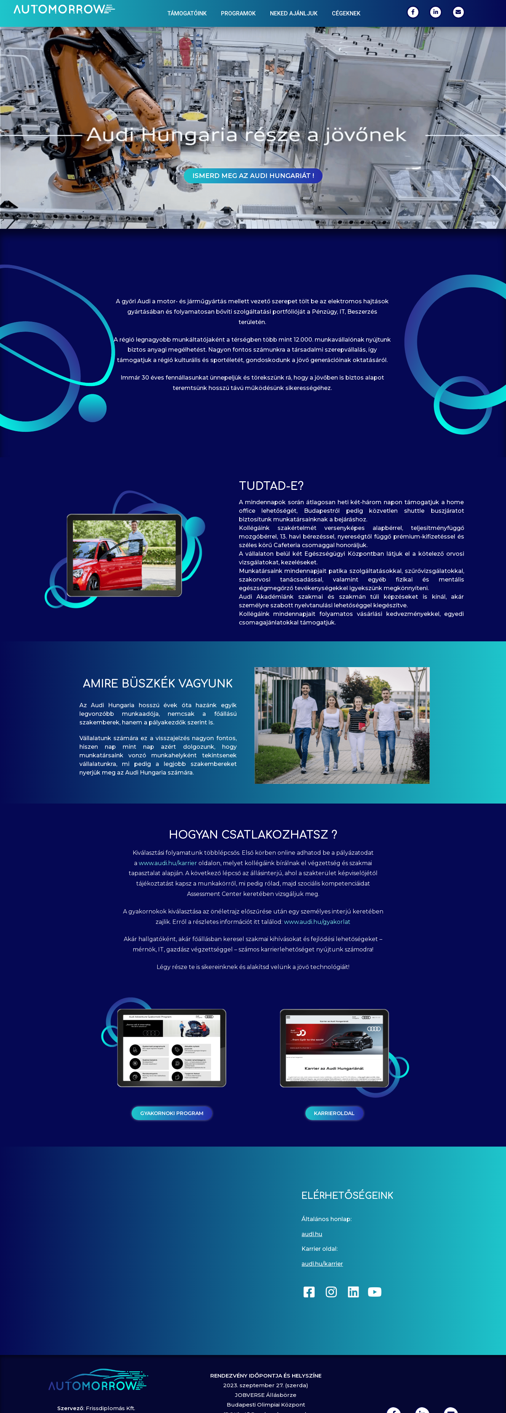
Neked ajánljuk (294, 13)
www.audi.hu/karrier (168, 863)
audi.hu (311, 1234)
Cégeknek (346, 13)
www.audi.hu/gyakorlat (317, 921)
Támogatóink (187, 13)
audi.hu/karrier (322, 1263)
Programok (238, 13)
